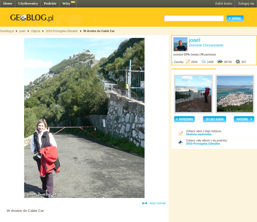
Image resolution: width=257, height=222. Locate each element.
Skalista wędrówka (198, 134)
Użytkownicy (28, 3)
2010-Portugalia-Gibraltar (62, 31)
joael (22, 31)
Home (7, 3)
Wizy (66, 3)
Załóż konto (223, 3)
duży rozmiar (158, 203)
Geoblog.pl (7, 31)
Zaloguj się (246, 3)
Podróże (50, 3)
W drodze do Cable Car (99, 31)
